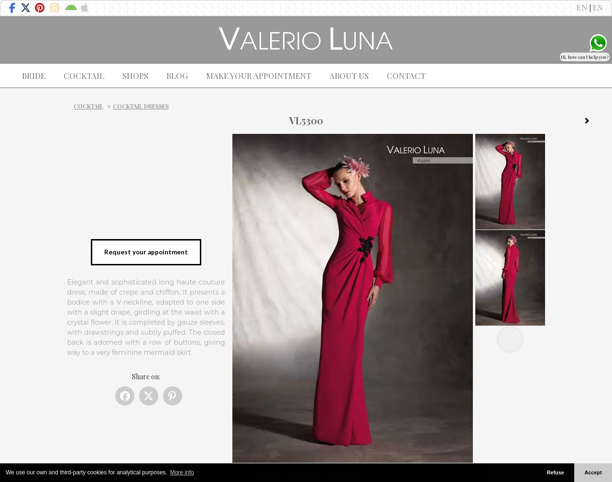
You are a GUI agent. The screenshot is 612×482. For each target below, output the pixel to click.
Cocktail (88, 106)
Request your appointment (146, 252)
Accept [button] (593, 472)
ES (597, 7)
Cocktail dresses (141, 106)
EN (582, 7)
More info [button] (182, 472)
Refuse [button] (555, 472)
